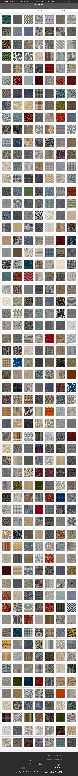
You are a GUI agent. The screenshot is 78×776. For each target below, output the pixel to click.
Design (32, 1)
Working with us (23, 755)
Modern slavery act (35, 771)
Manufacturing (23, 760)
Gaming (29, 760)
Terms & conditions (18, 771)
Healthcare (30, 762)
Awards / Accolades (42, 763)
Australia (32, 767)
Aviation (29, 763)
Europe (36, 767)
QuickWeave (18, 760)
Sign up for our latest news (54, 755)
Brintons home (9, 1)
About (58, 1)
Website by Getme (59, 772)
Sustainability (37, 1)
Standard (17, 761)
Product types (23, 761)
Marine (29, 761)
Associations (41, 764)
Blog (28, 1)
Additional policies (18, 772)
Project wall (23, 1)
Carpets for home (50, 767)
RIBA (40, 762)
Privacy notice (24, 771)
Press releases (41, 761)
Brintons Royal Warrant (58, 766)
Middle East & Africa (42, 767)
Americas (23, 767)
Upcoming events (42, 760)
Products (48, 1)
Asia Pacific (28, 767)
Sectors (43, 1)
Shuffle (63, 10)
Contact (53, 1)
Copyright (29, 771)
